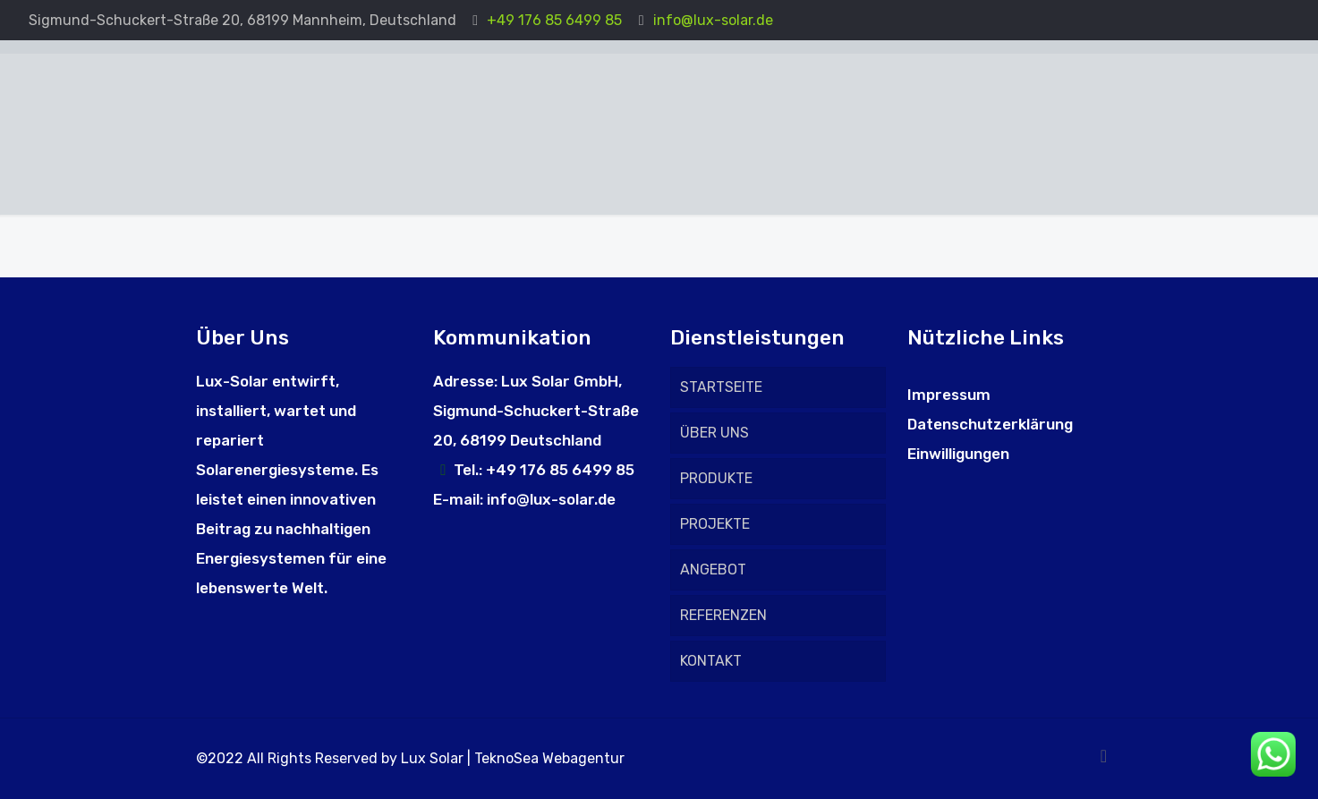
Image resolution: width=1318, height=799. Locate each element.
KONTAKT (711, 660)
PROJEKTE (715, 523)
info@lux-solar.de (713, 20)
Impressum (949, 395)
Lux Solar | (437, 758)
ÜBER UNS (714, 432)
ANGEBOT (713, 569)
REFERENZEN (723, 615)
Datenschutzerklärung (990, 424)
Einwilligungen (958, 454)
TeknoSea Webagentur (549, 758)
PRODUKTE (716, 478)
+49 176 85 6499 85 (554, 20)
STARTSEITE (721, 386)
